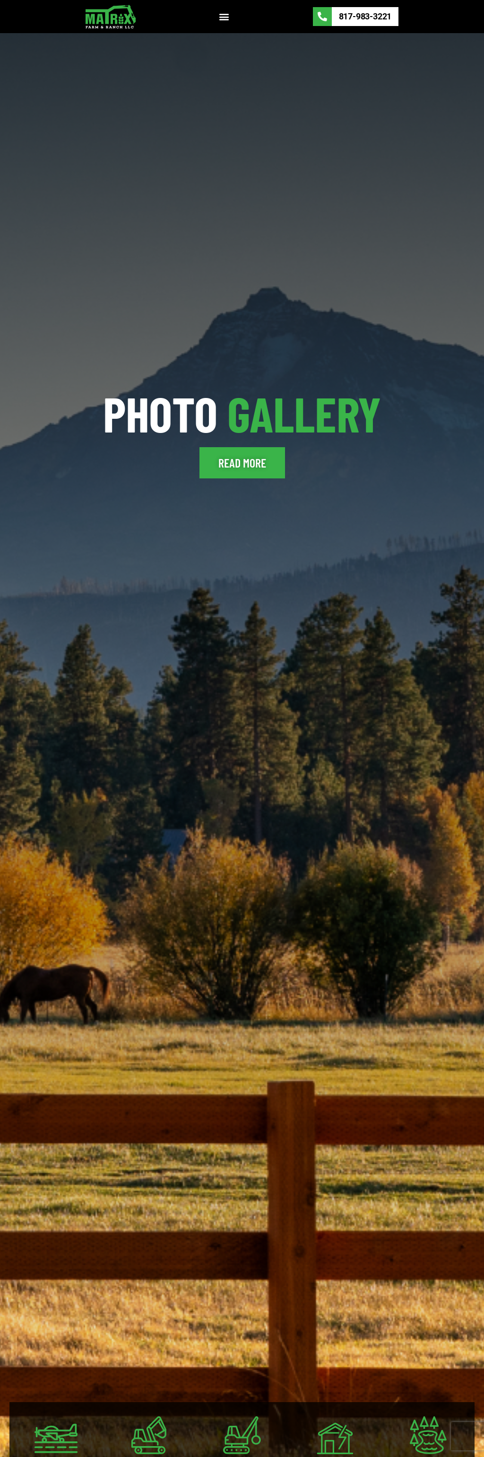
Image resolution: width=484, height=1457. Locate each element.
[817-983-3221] (322, 16)
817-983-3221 (365, 16)
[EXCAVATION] (149, 1435)
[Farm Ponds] (428, 1435)
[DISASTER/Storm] (335, 1435)
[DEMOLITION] (242, 1435)
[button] (224, 17)
